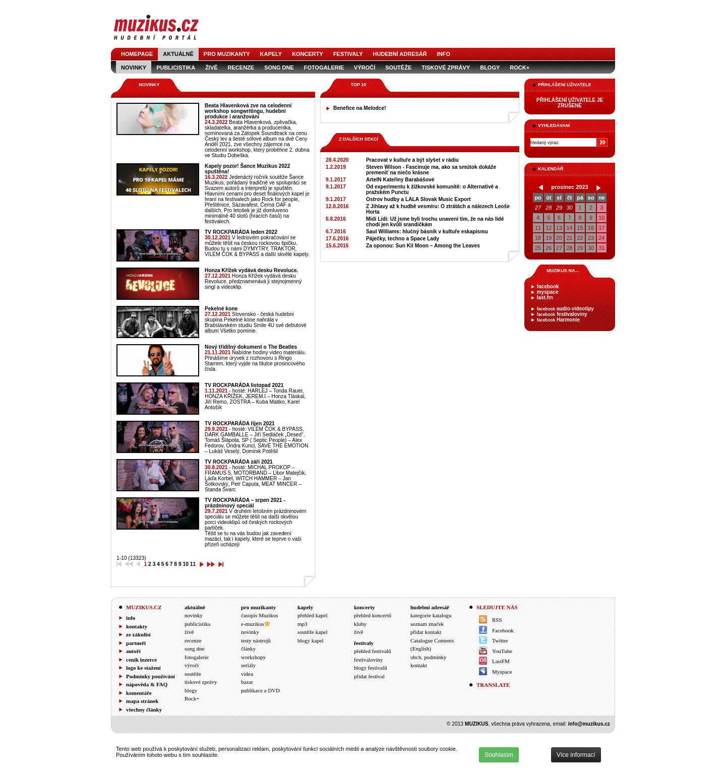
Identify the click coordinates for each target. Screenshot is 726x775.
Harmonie (558, 319)
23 (591, 238)
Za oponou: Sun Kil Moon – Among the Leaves (423, 245)
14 (570, 228)
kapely (271, 54)
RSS (497, 620)
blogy (490, 67)
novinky (133, 67)
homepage (137, 54)
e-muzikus (252, 624)
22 (580, 238)
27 (538, 208)
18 (538, 238)
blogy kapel (310, 640)
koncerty (307, 54)
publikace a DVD (260, 690)
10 (601, 218)
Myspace (502, 672)
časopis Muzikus (259, 615)
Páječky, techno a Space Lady (402, 238)
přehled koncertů (372, 615)
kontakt (418, 665)
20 (559, 238)
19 (549, 238)
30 (570, 208)
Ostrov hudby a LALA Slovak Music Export (418, 199)
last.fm (545, 297)
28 (549, 208)
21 (570, 238)
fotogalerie (324, 67)
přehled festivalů (372, 651)
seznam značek (427, 624)
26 (549, 248)
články (248, 648)
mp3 (302, 624)
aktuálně (178, 54)
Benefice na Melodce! (359, 108)
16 (591, 228)
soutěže (398, 67)
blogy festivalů (370, 668)
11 (538, 228)
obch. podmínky (428, 657)
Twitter (500, 640)
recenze (241, 67)
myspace (548, 292)
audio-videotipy (565, 308)
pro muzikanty (227, 54)
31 (601, 248)
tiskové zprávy (445, 67)
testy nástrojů (256, 640)
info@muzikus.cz (589, 724)
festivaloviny (562, 314)
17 (601, 228)
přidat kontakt (425, 632)
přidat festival (369, 676)
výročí (364, 67)
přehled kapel (312, 615)
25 (538, 248)
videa (247, 674)
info (443, 54)
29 (559, 208)
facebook (548, 286)
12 (549, 228)
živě (211, 67)
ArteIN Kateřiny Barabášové (400, 179)
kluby (360, 624)
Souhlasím (499, 754)
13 (559, 228)
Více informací (576, 754)
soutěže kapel (312, 632)
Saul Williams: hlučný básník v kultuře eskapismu (427, 231)
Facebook (503, 630)
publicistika (175, 67)
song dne (279, 67)
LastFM (501, 661)
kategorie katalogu (431, 615)
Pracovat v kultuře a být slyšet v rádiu (412, 160)
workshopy (253, 657)
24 (601, 238)
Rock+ (519, 67)
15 (580, 228)
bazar (247, 682)
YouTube (502, 651)
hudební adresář (400, 54)
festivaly (348, 54)
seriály (248, 665)
